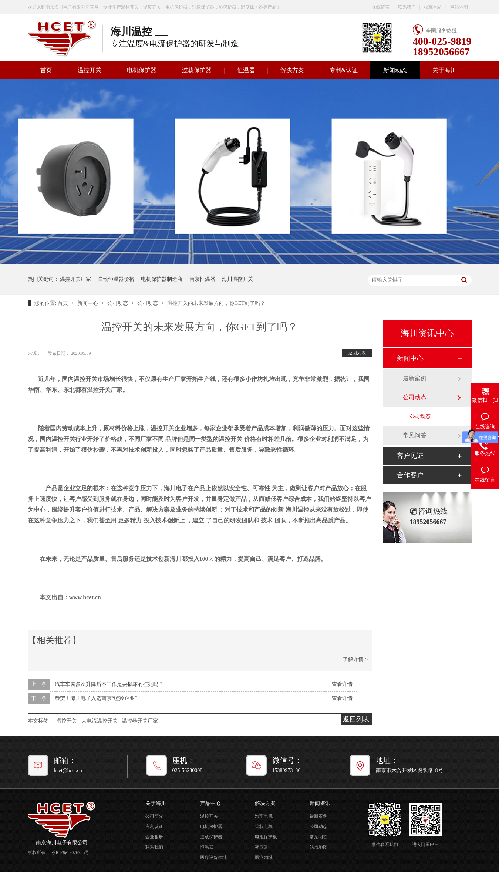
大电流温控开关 (99, 721)
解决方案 (292, 70)
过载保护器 (197, 70)
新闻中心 (88, 303)
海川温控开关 (237, 279)
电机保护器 (141, 70)
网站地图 (459, 7)
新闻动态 (395, 70)
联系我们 (407, 7)
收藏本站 (433, 7)
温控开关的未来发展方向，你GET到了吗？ (216, 303)
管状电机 (264, 826)
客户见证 (410, 455)
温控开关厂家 (75, 279)
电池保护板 (266, 836)
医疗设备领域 (213, 857)
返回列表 (357, 353)
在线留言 (381, 7)
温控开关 (89, 70)
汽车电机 (264, 816)
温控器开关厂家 (140, 721)
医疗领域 (264, 857)
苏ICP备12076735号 (70, 852)
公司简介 (154, 816)
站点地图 (318, 847)
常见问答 (414, 435)
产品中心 (210, 803)
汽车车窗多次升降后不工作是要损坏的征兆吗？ (109, 684)
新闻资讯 (320, 803)
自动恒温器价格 (116, 279)
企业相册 (154, 836)
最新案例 (414, 378)
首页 (46, 70)
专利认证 (154, 826)
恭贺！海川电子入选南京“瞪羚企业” (96, 698)
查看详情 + (344, 684)
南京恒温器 (202, 279)
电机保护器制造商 (161, 279)
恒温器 (246, 70)
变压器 (261, 847)
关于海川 (444, 70)
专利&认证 (344, 70)
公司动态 (118, 303)
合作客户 (410, 475)
